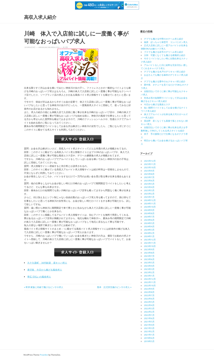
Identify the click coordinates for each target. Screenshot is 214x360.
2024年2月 (149, 233)
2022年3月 (149, 308)
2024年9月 (149, 210)
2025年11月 (150, 164)
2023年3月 (149, 269)
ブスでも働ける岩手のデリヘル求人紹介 (163, 51)
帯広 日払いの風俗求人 (39, 276)
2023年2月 (149, 272)
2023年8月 (149, 252)
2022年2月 (149, 311)
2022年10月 (150, 285)
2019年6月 (149, 337)
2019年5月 (149, 341)
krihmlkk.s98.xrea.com (49, 47)
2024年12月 (150, 200)
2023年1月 (149, 275)
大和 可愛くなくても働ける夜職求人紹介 (164, 55)
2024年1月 (149, 236)
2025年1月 (149, 196)
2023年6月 (149, 259)
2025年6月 (149, 180)
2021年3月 (149, 328)
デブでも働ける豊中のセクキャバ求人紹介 (164, 81)
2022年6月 (149, 298)
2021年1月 (149, 334)
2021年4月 (149, 324)
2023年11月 (150, 242)
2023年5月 (149, 262)
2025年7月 (149, 177)
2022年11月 (150, 282)
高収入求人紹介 (42, 17)
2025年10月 (150, 167)
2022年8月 (149, 292)
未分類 (65, 47)
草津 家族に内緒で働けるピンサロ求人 (44, 287)
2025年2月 (149, 193)
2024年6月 (149, 219)
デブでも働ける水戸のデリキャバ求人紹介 (164, 71)
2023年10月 (150, 246)
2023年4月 (149, 265)
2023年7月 (149, 255)
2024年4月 (149, 226)
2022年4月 (149, 305)
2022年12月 (150, 278)
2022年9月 (149, 288)
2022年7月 (149, 295)
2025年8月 (149, 173)
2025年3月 (149, 190)
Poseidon (44, 354)
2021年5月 (149, 321)
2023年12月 (150, 239)
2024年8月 (149, 213)
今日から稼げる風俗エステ (157, 104)
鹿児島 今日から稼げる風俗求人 (44, 269)
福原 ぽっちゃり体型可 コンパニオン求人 (166, 42)
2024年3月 (149, 229)
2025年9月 (149, 170)
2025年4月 (149, 187)
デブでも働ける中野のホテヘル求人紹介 (163, 38)
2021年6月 (149, 318)
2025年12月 (150, 160)
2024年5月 (149, 223)
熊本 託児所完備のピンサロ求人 (113, 287)
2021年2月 (149, 331)
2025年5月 (149, 183)
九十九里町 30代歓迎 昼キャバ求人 (47, 262)
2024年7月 (149, 216)
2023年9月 (149, 249)
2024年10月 (150, 206)
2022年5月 (149, 301)
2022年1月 (149, 315)
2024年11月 (150, 203)
